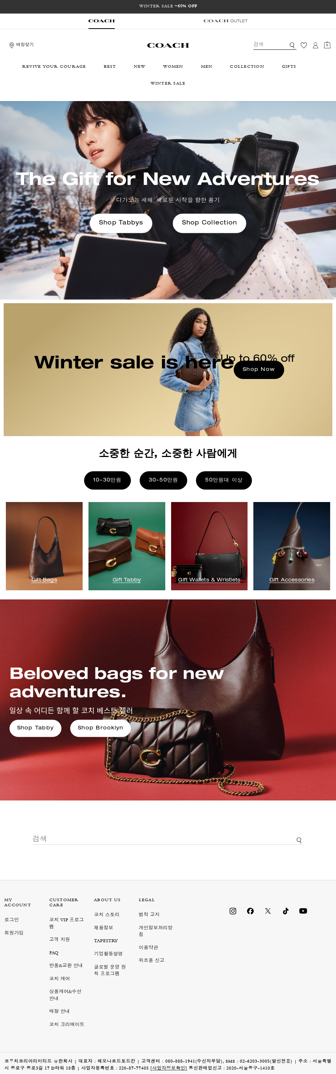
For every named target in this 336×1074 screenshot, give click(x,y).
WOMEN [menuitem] (173, 67)
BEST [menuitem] (110, 67)
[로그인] (315, 45)
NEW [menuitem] (140, 67)
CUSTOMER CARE (64, 903)
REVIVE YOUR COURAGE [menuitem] (54, 67)
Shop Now (259, 369)
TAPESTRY (106, 941)
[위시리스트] (303, 45)
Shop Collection (209, 223)
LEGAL (147, 900)
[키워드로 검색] (292, 45)
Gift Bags (44, 580)
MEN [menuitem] (207, 67)
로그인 (11, 920)
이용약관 (148, 948)
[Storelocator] (20, 45)
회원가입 (14, 933)
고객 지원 (59, 940)
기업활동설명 (108, 954)
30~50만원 (163, 480)
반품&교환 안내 (66, 966)
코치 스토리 (107, 915)
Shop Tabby (35, 728)
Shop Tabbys (121, 223)
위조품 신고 (152, 961)
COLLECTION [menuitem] (247, 67)
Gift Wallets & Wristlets (209, 580)
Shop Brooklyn (100, 728)
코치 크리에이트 (67, 1025)
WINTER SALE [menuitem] (168, 84)
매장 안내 (59, 1012)
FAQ (54, 953)
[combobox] (275, 45)
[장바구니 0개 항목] (327, 45)
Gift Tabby (127, 580)
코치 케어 (59, 979)
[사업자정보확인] (168, 1069)
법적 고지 (149, 915)
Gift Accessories (291, 580)
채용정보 (103, 928)
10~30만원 (107, 480)
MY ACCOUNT (17, 903)
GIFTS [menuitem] (289, 67)
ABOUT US (107, 900)
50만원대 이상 (224, 480)
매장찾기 (25, 45)
